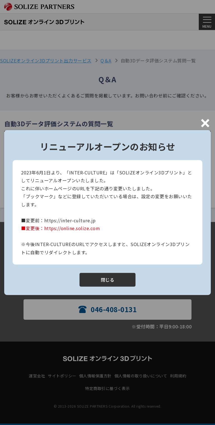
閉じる (107, 279)
